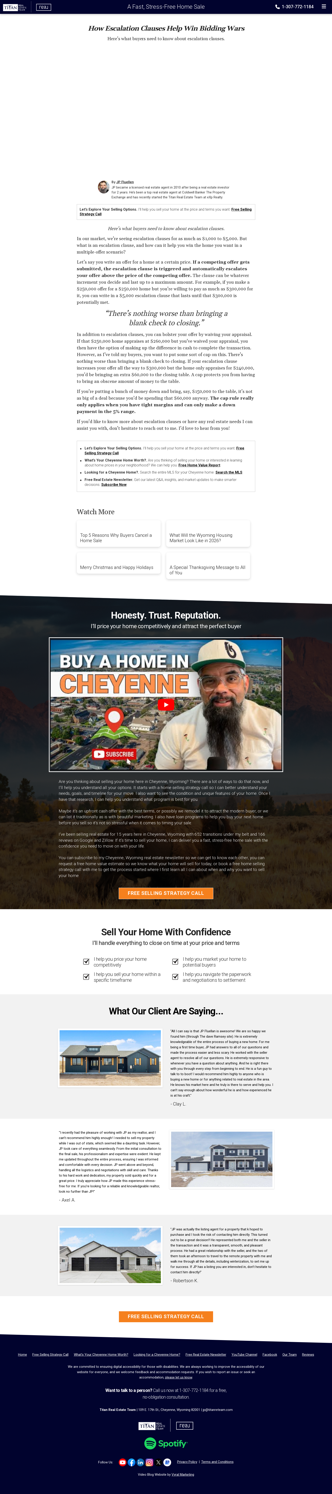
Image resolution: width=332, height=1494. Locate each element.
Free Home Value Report (199, 465)
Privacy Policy (187, 1462)
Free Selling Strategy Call (166, 893)
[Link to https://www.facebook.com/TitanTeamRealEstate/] (131, 1462)
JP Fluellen (125, 182)
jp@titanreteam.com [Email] (218, 1410)
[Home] (26, 7)
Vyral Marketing (183, 1475)
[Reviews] (308, 1354)
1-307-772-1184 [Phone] (294, 6)
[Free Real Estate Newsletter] (206, 1354)
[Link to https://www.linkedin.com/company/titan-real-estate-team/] (140, 1462)
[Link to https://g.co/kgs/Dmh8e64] (167, 1462)
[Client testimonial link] (110, 1058)
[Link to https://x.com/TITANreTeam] (158, 1462)
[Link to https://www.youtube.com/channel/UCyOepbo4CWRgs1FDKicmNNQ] (123, 1462)
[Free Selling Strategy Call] (50, 1354)
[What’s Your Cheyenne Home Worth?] (101, 1354)
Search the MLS (229, 472)
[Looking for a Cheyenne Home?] (157, 1354)
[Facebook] (270, 1354)
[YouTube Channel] (244, 1354)
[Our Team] (289, 1354)
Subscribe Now (114, 485)
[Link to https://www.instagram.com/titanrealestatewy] (149, 1462)
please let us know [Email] (178, 1377)
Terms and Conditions (217, 1462)
